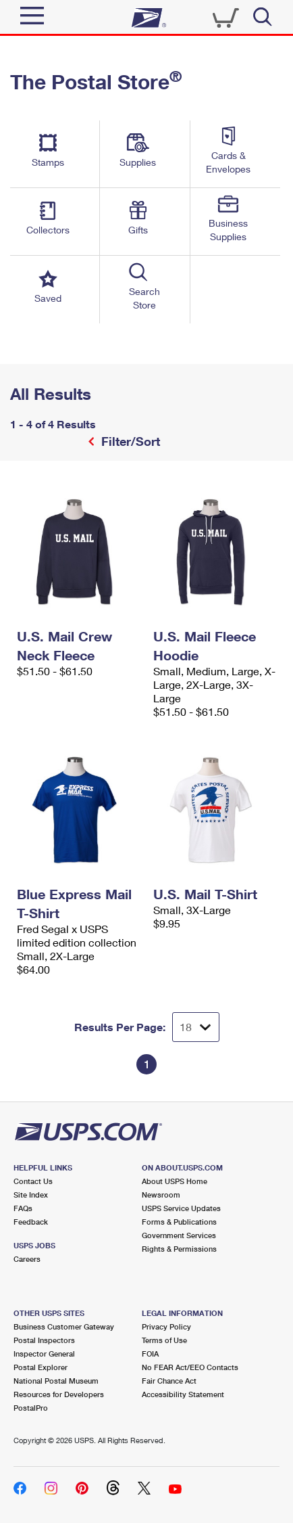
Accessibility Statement (183, 1394)
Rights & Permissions (179, 1248)
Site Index (31, 1194)
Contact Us (33, 1181)
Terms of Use (164, 1340)
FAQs (23, 1208)
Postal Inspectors (44, 1340)
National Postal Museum (56, 1380)
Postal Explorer (41, 1367)
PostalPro (31, 1407)
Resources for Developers (59, 1394)
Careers (27, 1258)
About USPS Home (174, 1181)
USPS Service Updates (181, 1208)
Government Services (179, 1235)
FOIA (150, 1353)
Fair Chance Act (169, 1380)
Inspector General (44, 1353)
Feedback (31, 1221)
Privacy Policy (166, 1326)
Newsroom (161, 1194)
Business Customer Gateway (64, 1326)
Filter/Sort (129, 441)
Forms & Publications (179, 1221)
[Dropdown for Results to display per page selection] (195, 1027)
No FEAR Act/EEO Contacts (190, 1367)
